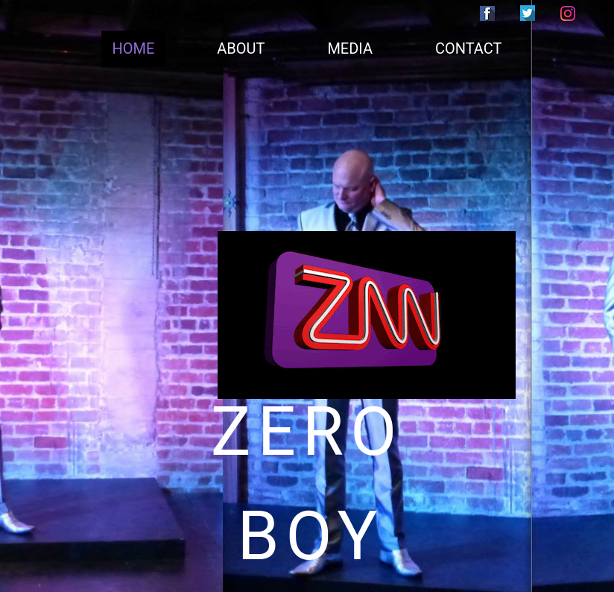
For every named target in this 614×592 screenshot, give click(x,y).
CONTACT (468, 48)
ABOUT (241, 48)
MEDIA (350, 48)
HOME (134, 48)
